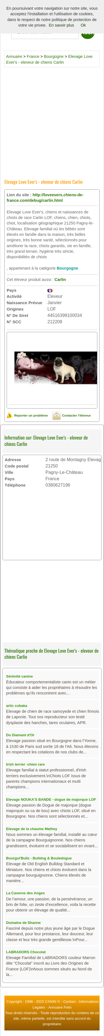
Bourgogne (54, 56)
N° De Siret (17, 315)
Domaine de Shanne (23, 923)
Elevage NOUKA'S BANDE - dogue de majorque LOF (51, 799)
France (33, 56)
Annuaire (14, 56)
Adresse (13, 460)
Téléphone (15, 485)
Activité (14, 296)
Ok (83, 25)
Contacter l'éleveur (71, 415)
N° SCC (14, 322)
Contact (69, 1001)
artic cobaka (16, 706)
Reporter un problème (27, 415)
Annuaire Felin (60, 1007)
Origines (15, 309)
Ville (9, 472)
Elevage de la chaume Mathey (31, 829)
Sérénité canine (19, 676)
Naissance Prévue (24, 303)
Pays (11, 290)
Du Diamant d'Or (20, 735)
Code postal (17, 466)
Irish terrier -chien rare (25, 764)
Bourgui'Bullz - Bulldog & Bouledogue (39, 858)
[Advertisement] (52, 121)
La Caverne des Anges (25, 893)
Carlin (60, 279)
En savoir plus (61, 25)
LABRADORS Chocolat (26, 952)
